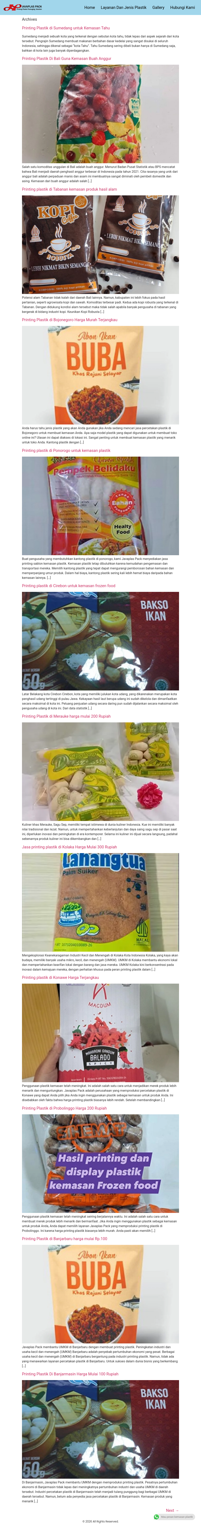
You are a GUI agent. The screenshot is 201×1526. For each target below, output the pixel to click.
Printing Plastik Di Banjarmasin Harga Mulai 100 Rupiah (70, 1374)
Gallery (158, 7)
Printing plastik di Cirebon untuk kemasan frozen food (68, 585)
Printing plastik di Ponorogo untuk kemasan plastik (66, 450)
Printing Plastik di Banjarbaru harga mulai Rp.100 (64, 1238)
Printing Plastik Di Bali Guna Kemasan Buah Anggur (66, 58)
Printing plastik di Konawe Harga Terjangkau (60, 977)
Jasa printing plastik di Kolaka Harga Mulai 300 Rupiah (69, 847)
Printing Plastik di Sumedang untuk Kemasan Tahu (66, 28)
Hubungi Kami (182, 7)
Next (172, 1510)
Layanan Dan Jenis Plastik (124, 7)
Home (89, 7)
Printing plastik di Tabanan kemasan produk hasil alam (69, 189)
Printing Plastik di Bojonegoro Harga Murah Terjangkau (69, 319)
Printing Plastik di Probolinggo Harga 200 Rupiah (64, 1108)
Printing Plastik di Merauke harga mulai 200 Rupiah (66, 716)
